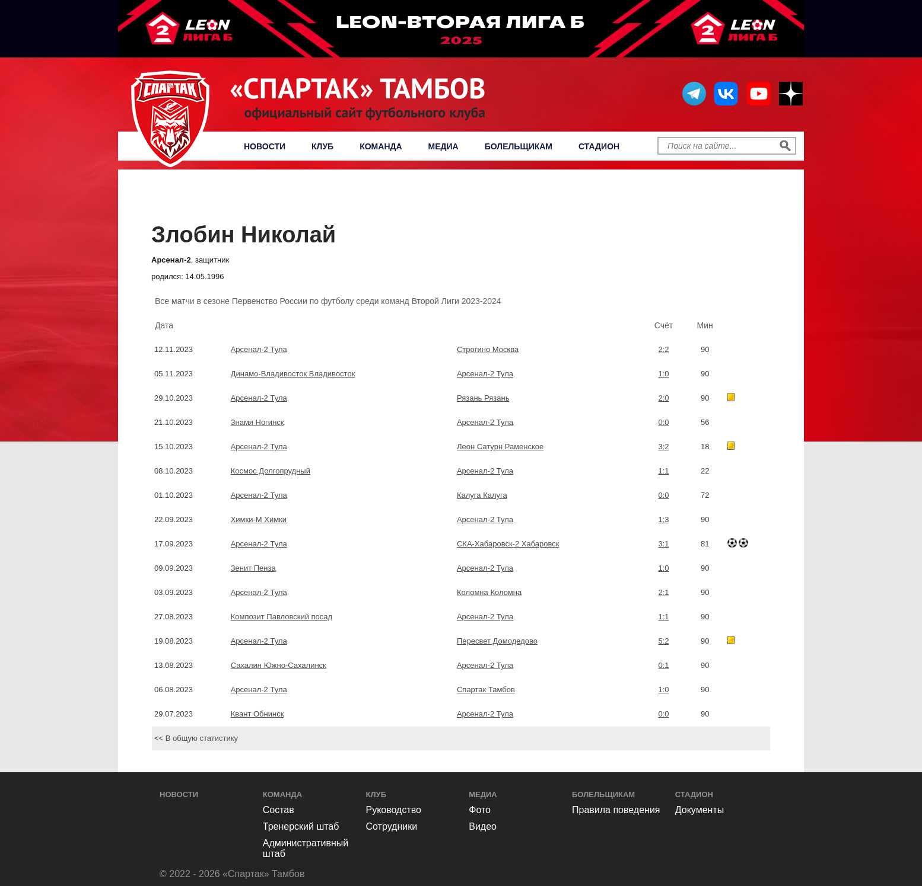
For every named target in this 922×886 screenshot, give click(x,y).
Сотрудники (392, 826)
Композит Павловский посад (281, 616)
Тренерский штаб (301, 826)
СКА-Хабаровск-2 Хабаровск (508, 543)
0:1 (663, 665)
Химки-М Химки (259, 519)
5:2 (663, 640)
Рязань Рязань (483, 398)
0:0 (663, 422)
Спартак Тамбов (486, 689)
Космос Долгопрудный (270, 470)
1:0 (663, 373)
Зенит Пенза (253, 568)
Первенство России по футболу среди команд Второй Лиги (464, 198)
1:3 (663, 519)
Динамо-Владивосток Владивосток (293, 373)
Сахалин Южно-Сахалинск (278, 665)
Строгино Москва (488, 349)
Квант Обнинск (257, 713)
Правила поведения (616, 810)
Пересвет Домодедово (497, 640)
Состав (278, 810)
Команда (381, 146)
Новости (264, 146)
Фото (480, 810)
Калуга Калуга (482, 495)
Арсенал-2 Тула (259, 349)
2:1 (663, 592)
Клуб (322, 146)
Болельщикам (518, 146)
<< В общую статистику (196, 738)
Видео (483, 826)
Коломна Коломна (489, 592)
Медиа (443, 146)
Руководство (394, 810)
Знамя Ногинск (257, 422)
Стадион (598, 146)
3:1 (663, 543)
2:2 (663, 349)
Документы (699, 810)
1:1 (663, 470)
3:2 (663, 446)
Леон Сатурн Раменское (500, 446)
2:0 (663, 398)
